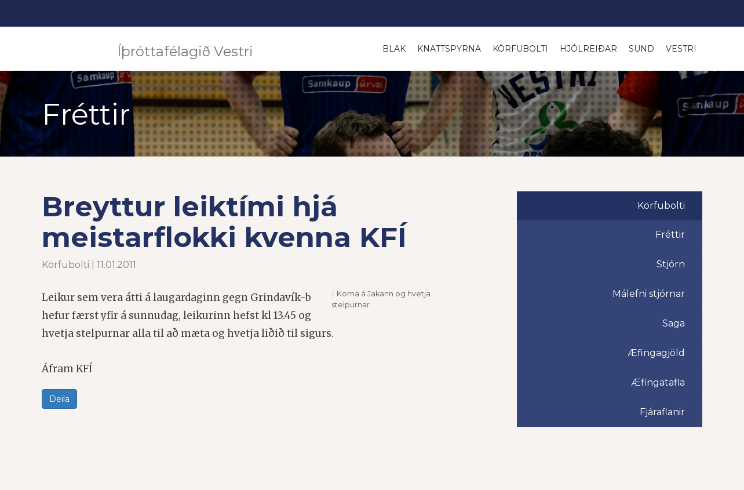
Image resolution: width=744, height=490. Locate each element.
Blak (394, 48)
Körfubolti (520, 48)
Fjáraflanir (662, 412)
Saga (673, 323)
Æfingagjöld (656, 352)
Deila (59, 399)
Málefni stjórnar (648, 293)
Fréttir (670, 234)
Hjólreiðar (588, 48)
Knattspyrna (449, 48)
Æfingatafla (658, 382)
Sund (641, 48)
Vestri (681, 48)
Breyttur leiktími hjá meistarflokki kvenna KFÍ (224, 222)
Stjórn (671, 264)
